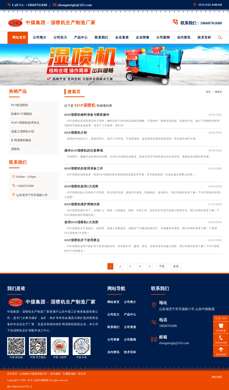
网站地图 (217, 377)
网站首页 (19, 37)
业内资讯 (184, 37)
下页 (162, 266)
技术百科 (204, 37)
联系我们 (101, 37)
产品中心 (81, 37)
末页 (176, 266)
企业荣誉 (142, 37)
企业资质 (122, 37)
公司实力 (60, 37)
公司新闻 (163, 37)
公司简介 (40, 37)
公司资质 (130, 327)
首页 (208, 91)
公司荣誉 (113, 339)
